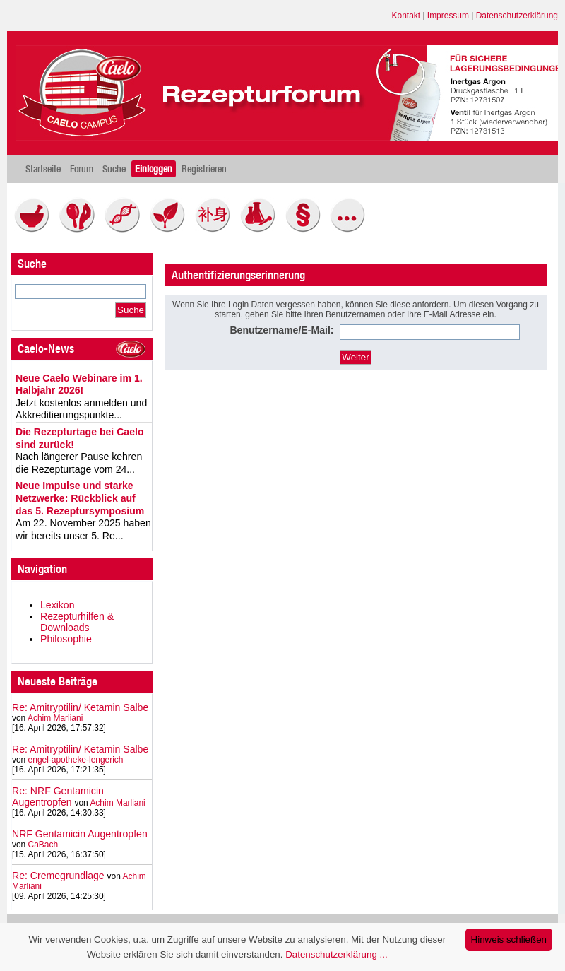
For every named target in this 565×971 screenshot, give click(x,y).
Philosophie (66, 639)
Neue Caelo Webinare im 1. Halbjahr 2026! (79, 384)
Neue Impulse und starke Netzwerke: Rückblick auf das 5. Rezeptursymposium (80, 498)
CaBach (43, 844)
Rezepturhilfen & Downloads (77, 622)
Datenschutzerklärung (517, 15)
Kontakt (406, 15)
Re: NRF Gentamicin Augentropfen (58, 796)
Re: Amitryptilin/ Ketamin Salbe (80, 707)
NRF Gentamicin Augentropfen (80, 834)
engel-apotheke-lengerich (76, 760)
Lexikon (57, 605)
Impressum (448, 15)
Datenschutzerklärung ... (336, 954)
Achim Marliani (55, 718)
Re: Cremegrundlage (58, 875)
